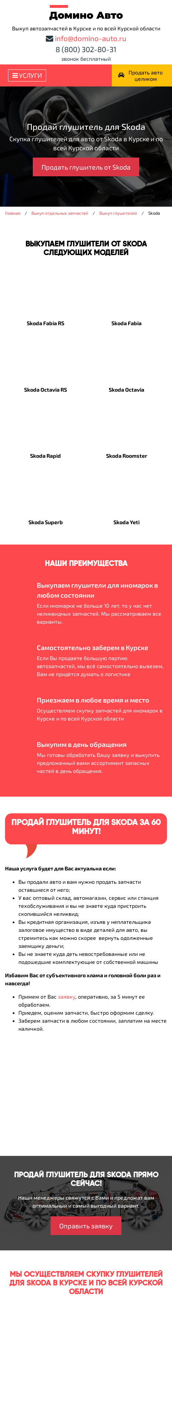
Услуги (27, 75)
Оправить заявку (86, 1226)
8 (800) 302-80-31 (86, 49)
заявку (66, 996)
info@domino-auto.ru (90, 38)
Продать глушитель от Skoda (86, 167)
